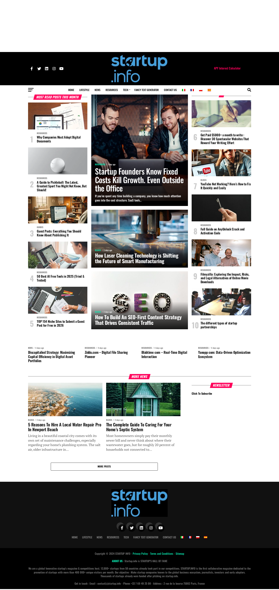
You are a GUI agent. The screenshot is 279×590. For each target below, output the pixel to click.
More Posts (104, 467)
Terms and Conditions (162, 554)
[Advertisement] (139, 26)
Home (71, 90)
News (97, 90)
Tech (125, 90)
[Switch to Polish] (201, 90)
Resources (112, 90)
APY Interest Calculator (227, 68)
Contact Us (170, 90)
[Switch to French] (192, 90)
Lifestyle (84, 90)
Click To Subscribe (202, 394)
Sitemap (180, 554)
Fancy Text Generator (146, 90)
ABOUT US (117, 562)
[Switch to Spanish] (209, 90)
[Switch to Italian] (184, 90)
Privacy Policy (141, 554)
